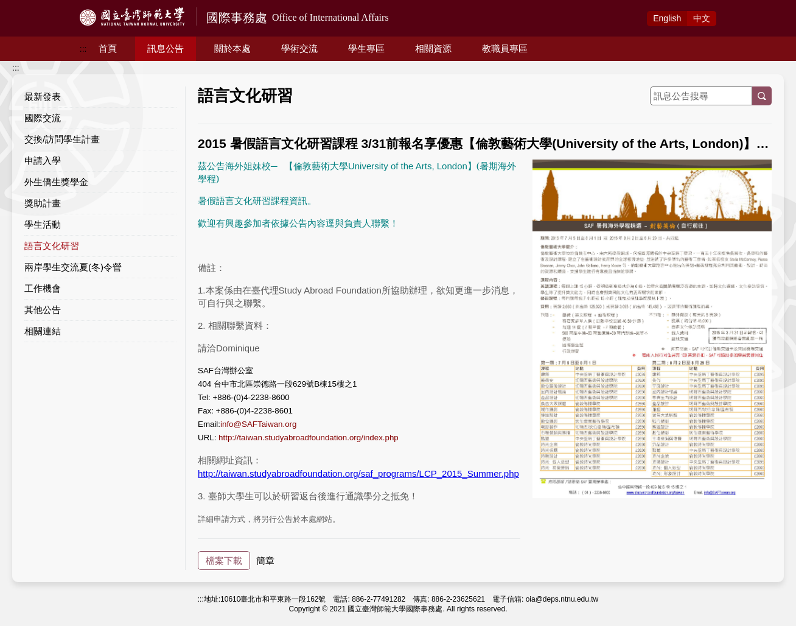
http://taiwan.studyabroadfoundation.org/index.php (308, 437)
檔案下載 (224, 560)
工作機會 (42, 288)
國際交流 (42, 118)
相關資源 (433, 48)
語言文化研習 (51, 246)
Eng (667, 18)
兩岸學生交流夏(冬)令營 (73, 267)
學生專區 (366, 48)
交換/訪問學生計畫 (62, 139)
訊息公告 (165, 48)
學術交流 (299, 48)
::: (83, 49)
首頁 (108, 48)
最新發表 (42, 96)
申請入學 (42, 160)
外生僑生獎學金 (56, 182)
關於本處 (232, 48)
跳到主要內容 (25, 7)
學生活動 (42, 224)
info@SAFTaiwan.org (258, 424)
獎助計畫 (42, 203)
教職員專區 (505, 48)
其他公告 (42, 309)
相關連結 (42, 331)
